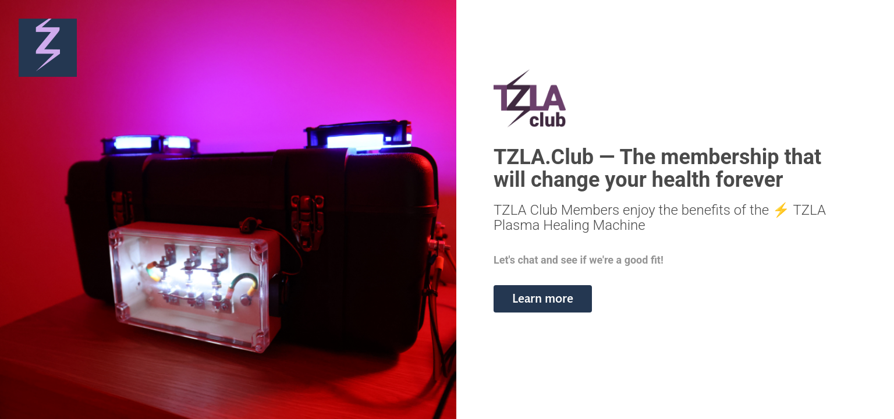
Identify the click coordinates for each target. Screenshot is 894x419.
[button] (543, 299)
